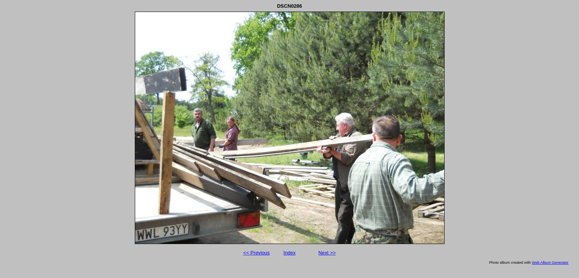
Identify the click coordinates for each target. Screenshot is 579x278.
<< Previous (256, 253)
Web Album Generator (550, 262)
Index (289, 253)
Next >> (327, 253)
